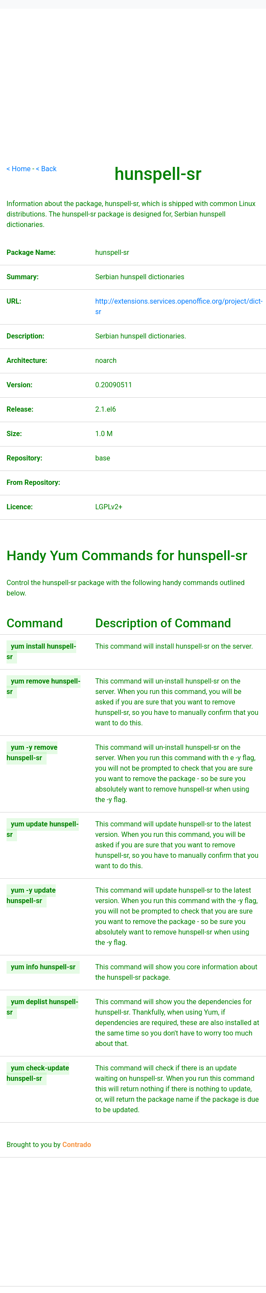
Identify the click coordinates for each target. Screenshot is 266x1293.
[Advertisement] (133, 103)
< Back (46, 169)
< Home (18, 169)
